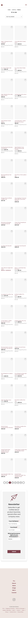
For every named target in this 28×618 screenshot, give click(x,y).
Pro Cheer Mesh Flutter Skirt (20, 68)
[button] (2, 4)
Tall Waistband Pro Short (20, 94)
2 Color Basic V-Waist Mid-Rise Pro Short (6, 321)
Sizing (6, 612)
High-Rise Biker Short (6, 400)
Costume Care (13, 612)
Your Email (14, 527)
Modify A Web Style (7, 610)
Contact (18, 610)
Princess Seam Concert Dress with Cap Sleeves (6, 348)
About (13, 610)
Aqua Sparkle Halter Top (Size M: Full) (7, 475)
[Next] (23, 482)
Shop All (14, 9)
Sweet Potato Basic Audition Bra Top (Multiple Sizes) (5, 451)
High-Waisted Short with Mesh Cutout (7, 95)
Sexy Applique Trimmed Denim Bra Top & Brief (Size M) (20, 199)
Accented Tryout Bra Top (7, 294)
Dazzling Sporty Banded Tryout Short (7, 148)
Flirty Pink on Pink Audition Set (21, 175)
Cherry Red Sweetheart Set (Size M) (20, 223)
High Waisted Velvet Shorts (6, 121)
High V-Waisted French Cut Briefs (6, 42)
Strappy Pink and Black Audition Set (6, 199)
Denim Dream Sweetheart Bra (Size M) (7, 427)
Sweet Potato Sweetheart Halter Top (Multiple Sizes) (20, 475)
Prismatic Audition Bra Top (20, 400)
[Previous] (4, 482)
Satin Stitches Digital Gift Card (7, 268)
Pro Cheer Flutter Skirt (6, 68)
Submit (14, 551)
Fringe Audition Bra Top (20, 320)
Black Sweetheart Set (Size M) (6, 175)
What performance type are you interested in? (14, 535)
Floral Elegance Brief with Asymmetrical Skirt (21, 374)
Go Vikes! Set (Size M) (6, 245)
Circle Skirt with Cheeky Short (20, 42)
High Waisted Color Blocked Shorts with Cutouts (19, 148)
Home (9, 9)
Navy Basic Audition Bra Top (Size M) (20, 427)
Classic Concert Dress (20, 347)
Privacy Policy (20, 612)
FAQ (3, 608)
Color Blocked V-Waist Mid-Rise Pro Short (20, 121)
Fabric (23, 610)
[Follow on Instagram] (14, 599)
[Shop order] (14, 16)
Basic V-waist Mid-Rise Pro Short (20, 268)
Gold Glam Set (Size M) (20, 245)
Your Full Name (14, 521)
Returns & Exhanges (20, 608)
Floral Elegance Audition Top (7, 374)
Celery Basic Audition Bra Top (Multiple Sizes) (21, 450)
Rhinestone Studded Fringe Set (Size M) (6, 223)
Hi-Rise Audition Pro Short (19, 295)
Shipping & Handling (10, 608)
